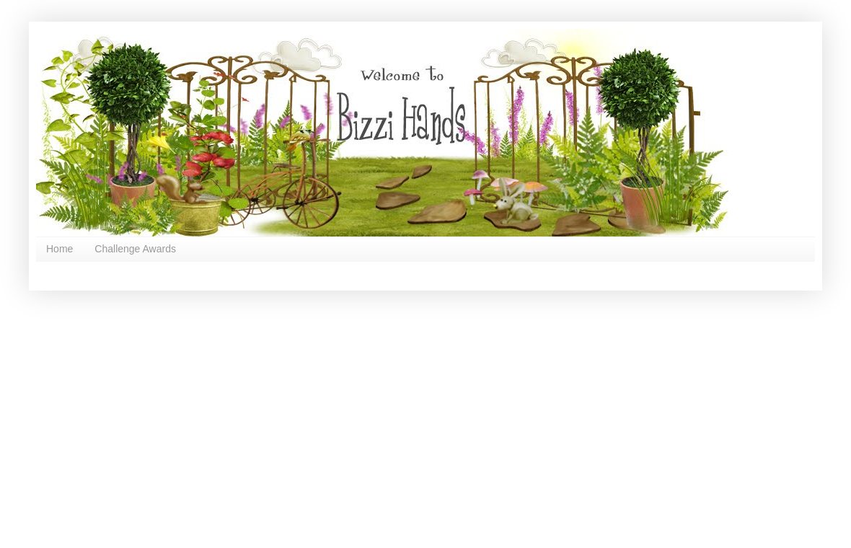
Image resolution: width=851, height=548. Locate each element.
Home (59, 249)
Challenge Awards (135, 249)
